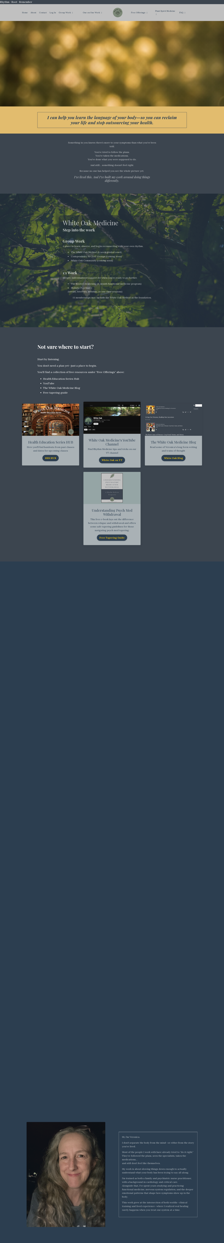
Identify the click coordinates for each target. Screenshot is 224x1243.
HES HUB (50, 458)
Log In (53, 12)
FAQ (182, 12)
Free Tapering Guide (112, 537)
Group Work (66, 12)
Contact (43, 12)
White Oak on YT (112, 460)
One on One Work (92, 12)
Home (25, 12)
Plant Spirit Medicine (165, 12)
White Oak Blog (173, 458)
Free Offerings (139, 12)
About (33, 12)
